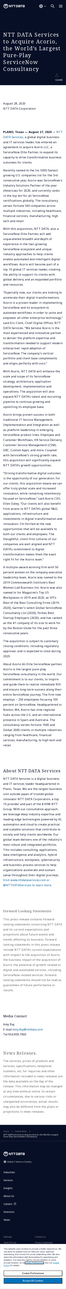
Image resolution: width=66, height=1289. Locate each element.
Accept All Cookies (33, 1280)
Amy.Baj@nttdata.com (28, 1029)
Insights (8, 1188)
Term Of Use (10, 1242)
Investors (9, 1212)
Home (6, 1131)
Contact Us (40, 1236)
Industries (9, 1172)
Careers (8, 1204)
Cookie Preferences (33, 1273)
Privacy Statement (44, 1242)
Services (8, 1180)
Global (19, 1161)
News (7, 1219)
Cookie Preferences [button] (34, 1263)
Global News (21, 1131)
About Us (9, 1196)
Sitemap (8, 1236)
